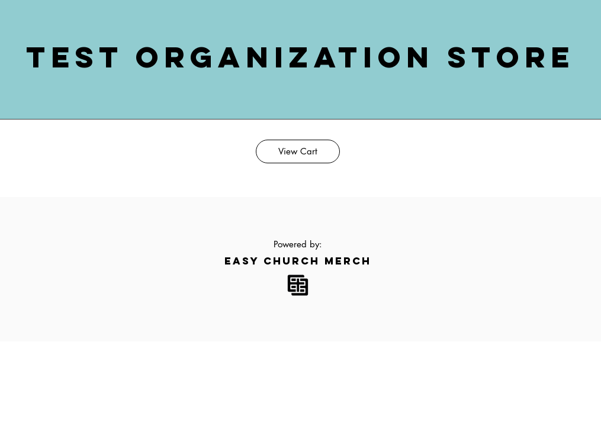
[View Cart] (298, 151)
